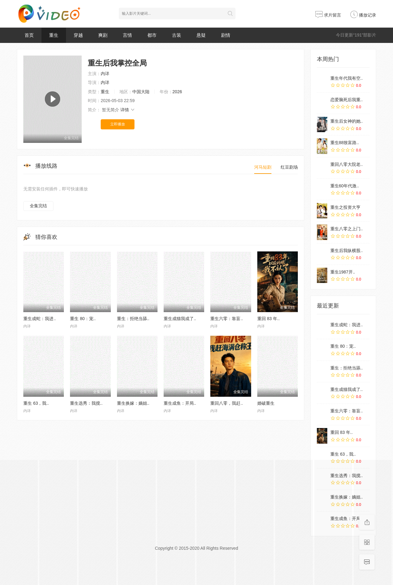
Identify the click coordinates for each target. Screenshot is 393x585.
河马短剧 (262, 167)
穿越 (78, 35)
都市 (152, 35)
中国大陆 (141, 91)
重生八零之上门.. (346, 228)
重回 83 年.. (268, 318)
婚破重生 (265, 403)
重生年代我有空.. (346, 78)
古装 (176, 35)
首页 (29, 35)
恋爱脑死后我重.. (346, 99)
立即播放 (117, 124)
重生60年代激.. (344, 185)
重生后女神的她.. (346, 121)
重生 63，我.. (36, 403)
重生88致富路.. (344, 142)
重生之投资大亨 (345, 207)
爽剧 (102, 35)
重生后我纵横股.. (346, 250)
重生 (53, 35)
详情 (127, 109)
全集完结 (38, 205)
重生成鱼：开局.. (180, 403)
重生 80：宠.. (82, 318)
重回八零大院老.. (346, 164)
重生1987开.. (342, 272)
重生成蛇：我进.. (39, 318)
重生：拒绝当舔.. (133, 318)
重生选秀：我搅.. (86, 403)
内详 (105, 73)
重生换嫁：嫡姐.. (133, 403)
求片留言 (328, 15)
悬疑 (201, 35)
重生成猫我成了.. (180, 318)
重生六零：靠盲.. (226, 318)
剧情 (225, 35)
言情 (127, 35)
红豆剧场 (289, 167)
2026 (177, 91)
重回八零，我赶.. (226, 403)
